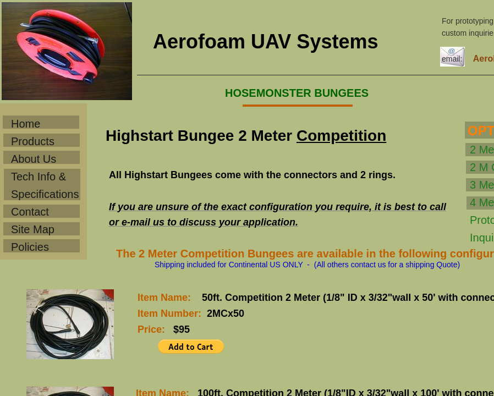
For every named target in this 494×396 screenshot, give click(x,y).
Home (25, 124)
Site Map (32, 229)
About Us (33, 159)
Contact (30, 212)
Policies (30, 247)
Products (32, 141)
